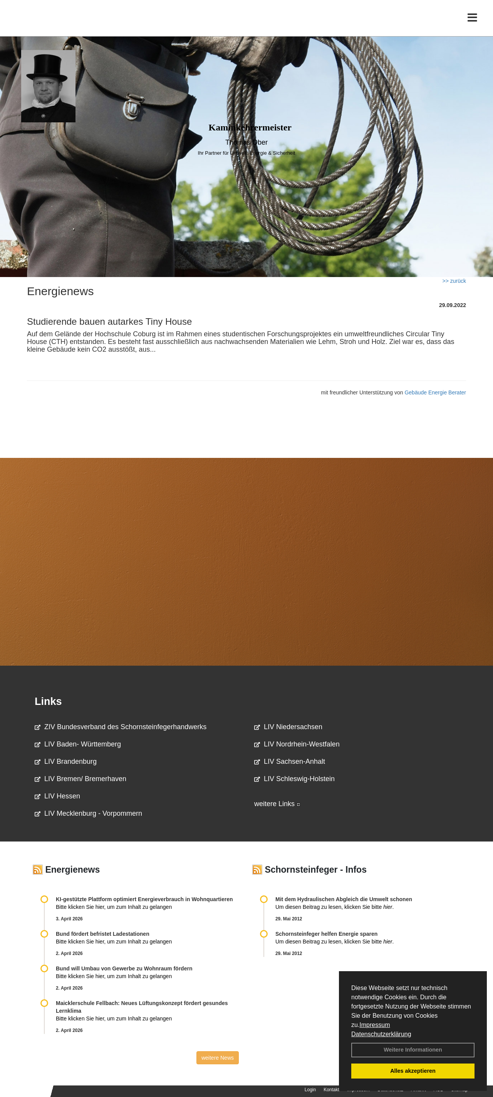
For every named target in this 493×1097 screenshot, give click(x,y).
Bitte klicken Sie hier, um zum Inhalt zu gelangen (114, 907)
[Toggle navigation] (472, 22)
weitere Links (277, 804)
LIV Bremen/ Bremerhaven (80, 779)
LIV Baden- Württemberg (78, 744)
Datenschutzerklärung (381, 1034)
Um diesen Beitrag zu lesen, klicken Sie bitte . (334, 907)
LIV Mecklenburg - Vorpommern (88, 813)
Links (48, 701)
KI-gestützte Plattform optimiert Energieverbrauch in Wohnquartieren (144, 899)
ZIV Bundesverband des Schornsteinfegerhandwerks (120, 727)
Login (310, 1089)
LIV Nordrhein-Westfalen (297, 744)
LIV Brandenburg (66, 761)
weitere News (217, 1058)
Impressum (374, 1025)
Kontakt (331, 1089)
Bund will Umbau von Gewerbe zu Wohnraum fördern (124, 968)
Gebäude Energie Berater (435, 392)
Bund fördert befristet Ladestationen (102, 934)
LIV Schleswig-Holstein (294, 779)
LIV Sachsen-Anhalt (289, 761)
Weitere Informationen (413, 1050)
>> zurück (454, 281)
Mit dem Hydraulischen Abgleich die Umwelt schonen (343, 899)
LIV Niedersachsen (288, 727)
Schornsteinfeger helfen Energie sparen (326, 934)
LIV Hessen (57, 796)
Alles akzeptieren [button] (413, 1071)
